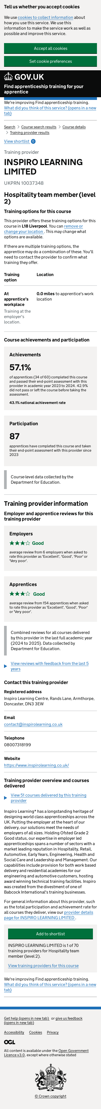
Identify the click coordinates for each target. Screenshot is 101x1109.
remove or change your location (43, 229)
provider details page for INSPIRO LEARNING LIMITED (48, 915)
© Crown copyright (50, 1096)
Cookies (35, 1032)
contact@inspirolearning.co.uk (33, 724)
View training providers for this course (43, 965)
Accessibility (14, 1032)
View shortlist (20, 141)
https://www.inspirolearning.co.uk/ (36, 765)
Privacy (53, 1032)
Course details (74, 126)
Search (9, 126)
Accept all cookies (50, 48)
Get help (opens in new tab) (27, 1018)
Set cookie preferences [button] (50, 61)
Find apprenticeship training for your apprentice (43, 89)
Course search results (38, 126)
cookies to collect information (45, 17)
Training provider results (29, 132)
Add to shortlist (50, 933)
